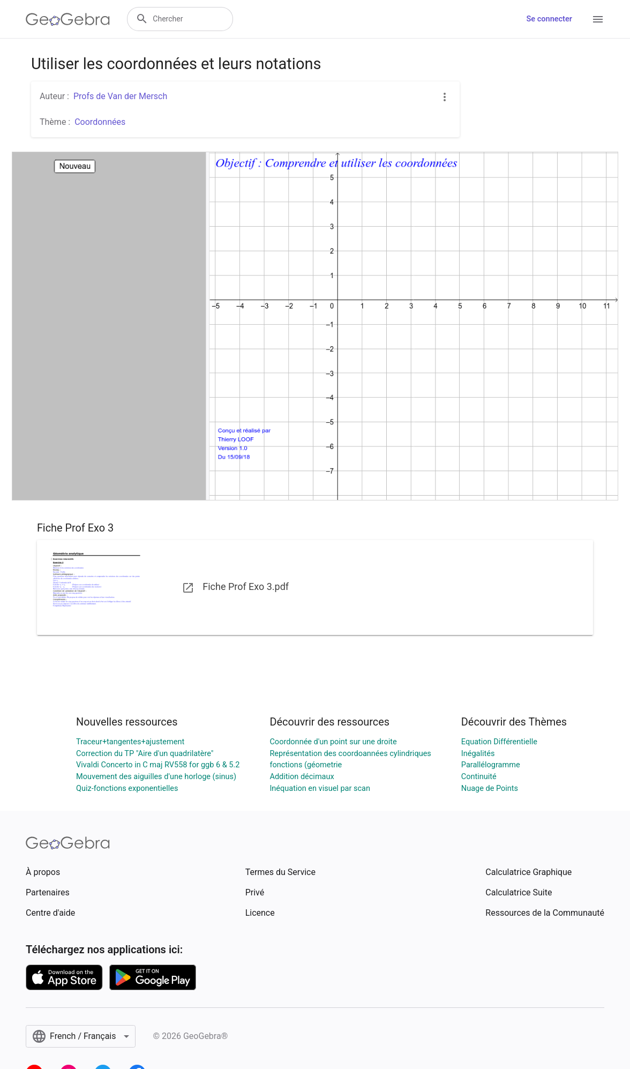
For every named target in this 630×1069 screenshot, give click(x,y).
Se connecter (549, 19)
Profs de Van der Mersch (120, 96)
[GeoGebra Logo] (68, 19)
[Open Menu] (597, 19)
